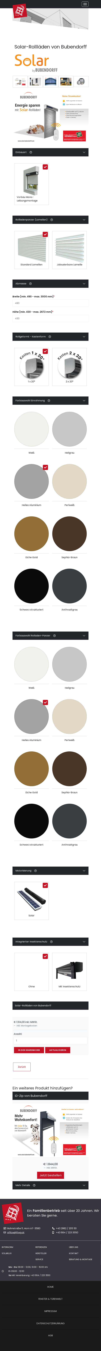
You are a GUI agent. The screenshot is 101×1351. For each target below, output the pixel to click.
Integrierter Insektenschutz (34, 942)
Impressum (50, 1311)
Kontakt (73, 1253)
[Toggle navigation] (85, 4)
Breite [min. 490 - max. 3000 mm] (34, 296)
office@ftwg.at (14, 1232)
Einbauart (23, 153)
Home (50, 1287)
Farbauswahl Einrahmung (32, 401)
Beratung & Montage (80, 1259)
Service (39, 1259)
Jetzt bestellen (51, 1175)
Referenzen (41, 1247)
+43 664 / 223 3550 (65, 1232)
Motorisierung (26, 871)
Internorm (7, 1247)
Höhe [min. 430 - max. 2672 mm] (33, 312)
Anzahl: (18, 1034)
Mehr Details (25, 1185)
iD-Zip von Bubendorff (31, 1096)
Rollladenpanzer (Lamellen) (34, 220)
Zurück (22, 1067)
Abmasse (23, 284)
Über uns (73, 1247)
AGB (50, 1335)
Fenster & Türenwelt (50, 1299)
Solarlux (7, 1253)
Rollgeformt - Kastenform (33, 336)
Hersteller (41, 1253)
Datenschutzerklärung (51, 1323)
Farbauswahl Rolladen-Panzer (35, 636)
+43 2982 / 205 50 (64, 1228)
